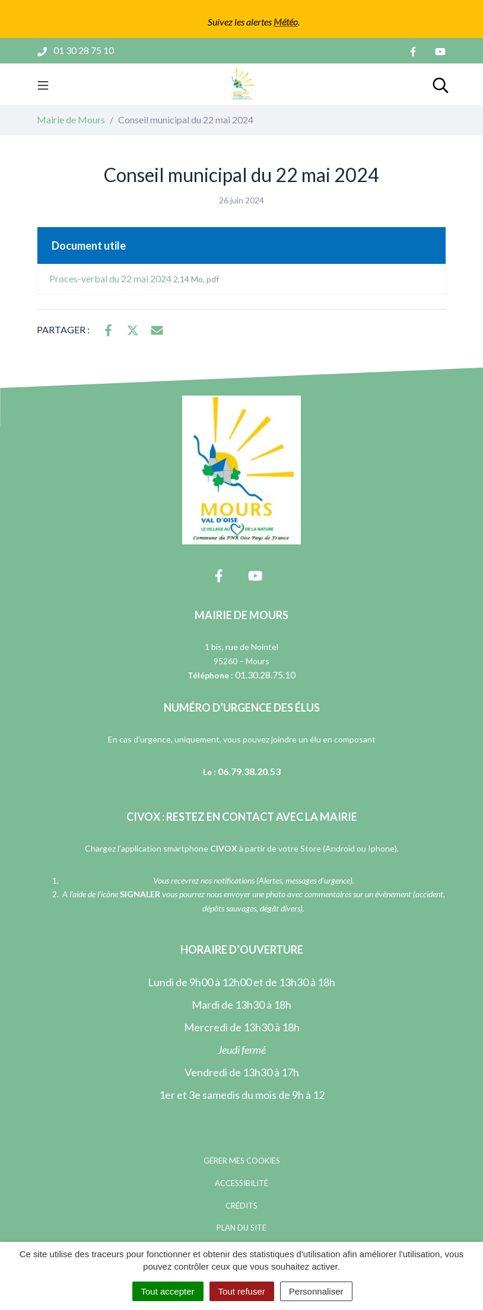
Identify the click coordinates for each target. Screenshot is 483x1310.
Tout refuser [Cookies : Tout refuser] (241, 1291)
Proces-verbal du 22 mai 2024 (134, 278)
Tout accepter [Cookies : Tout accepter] (168, 1291)
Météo (286, 21)
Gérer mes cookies (242, 1160)
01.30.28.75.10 (265, 674)
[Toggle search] (440, 84)
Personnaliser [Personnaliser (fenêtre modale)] (316, 1291)
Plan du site (241, 1227)
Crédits (241, 1205)
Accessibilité (241, 1183)
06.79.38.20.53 (249, 771)
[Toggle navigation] (43, 84)
